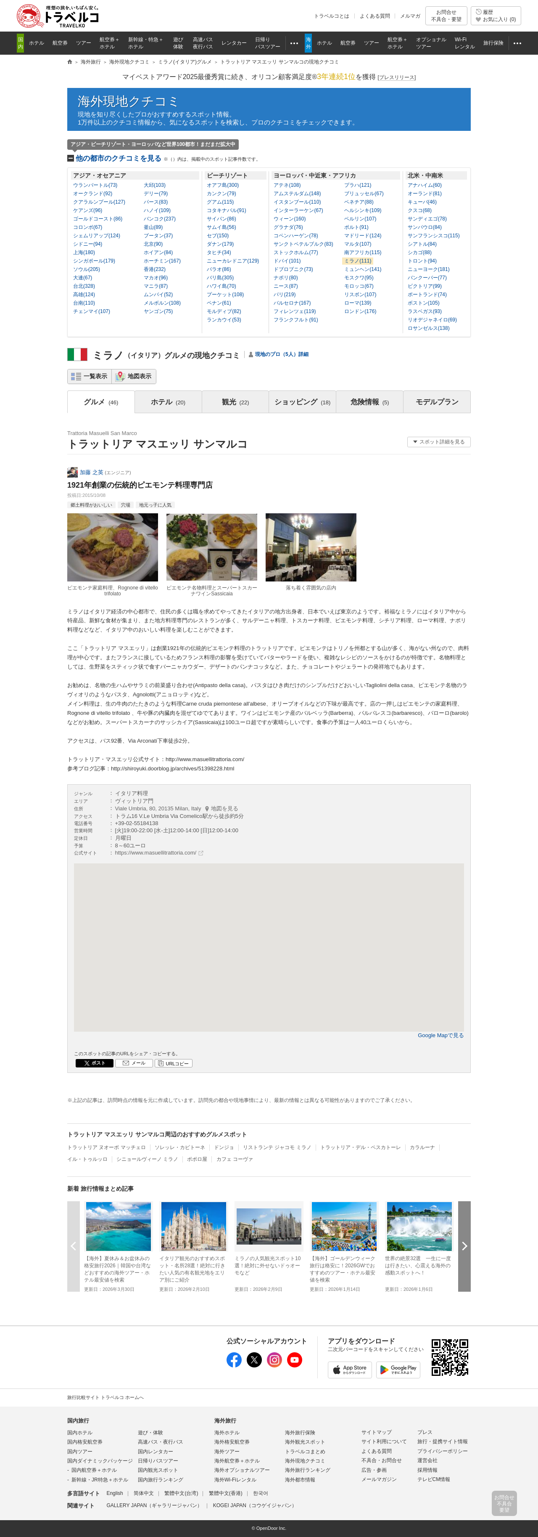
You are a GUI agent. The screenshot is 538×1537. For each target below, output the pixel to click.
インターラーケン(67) (298, 210)
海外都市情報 (300, 1480)
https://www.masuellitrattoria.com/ (156, 852)
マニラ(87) (156, 286)
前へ (73, 1246)
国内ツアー (79, 1452)
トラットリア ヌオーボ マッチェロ (106, 1147)
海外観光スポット (305, 1442)
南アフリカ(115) (362, 252)
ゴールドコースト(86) (97, 219)
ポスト (98, 1062)
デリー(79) (156, 193)
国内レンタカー (155, 1452)
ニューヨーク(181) (429, 269)
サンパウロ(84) (425, 227)
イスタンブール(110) (297, 202)
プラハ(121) (357, 185)
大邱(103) (155, 185)
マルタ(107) (357, 244)
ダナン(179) (220, 244)
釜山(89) (153, 227)
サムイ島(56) (221, 227)
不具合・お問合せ (381, 1460)
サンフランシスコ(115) (434, 236)
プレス (425, 1432)
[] (397, 77)
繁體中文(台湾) (181, 1493)
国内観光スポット (158, 1470)
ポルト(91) (356, 227)
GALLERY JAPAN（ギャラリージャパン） (154, 1505)
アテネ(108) (287, 185)
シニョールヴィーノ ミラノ (147, 1159)
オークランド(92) (92, 193)
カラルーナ (422, 1147)
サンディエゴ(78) (427, 219)
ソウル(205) (86, 269)
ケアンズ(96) (87, 210)
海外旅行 (225, 1421)
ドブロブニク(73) (293, 269)
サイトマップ (376, 1432)
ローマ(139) (357, 303)
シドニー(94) (87, 244)
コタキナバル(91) (226, 210)
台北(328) (84, 286)
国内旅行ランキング (160, 1480)
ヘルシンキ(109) (362, 210)
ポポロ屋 (197, 1159)
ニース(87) (286, 286)
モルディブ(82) (224, 311)
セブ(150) (218, 236)
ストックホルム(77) (296, 252)
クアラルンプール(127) (99, 202)
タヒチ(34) (219, 252)
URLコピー (177, 1063)
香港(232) (155, 269)
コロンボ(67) (87, 227)
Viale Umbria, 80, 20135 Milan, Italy (177, 808)
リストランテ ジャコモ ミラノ (277, 1147)
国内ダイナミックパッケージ (100, 1461)
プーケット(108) (225, 294)
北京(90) (153, 244)
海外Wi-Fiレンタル (235, 1480)
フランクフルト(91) (296, 320)
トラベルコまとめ (305, 1452)
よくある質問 (375, 16)
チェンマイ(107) (91, 311)
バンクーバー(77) (427, 278)
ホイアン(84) (158, 252)
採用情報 (427, 1470)
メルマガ (410, 16)
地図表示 (139, 376)
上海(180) (84, 252)
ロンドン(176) (360, 311)
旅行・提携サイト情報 (442, 1441)
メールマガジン (379, 1479)
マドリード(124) (362, 236)
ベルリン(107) (360, 219)
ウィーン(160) (290, 219)
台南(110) (84, 303)
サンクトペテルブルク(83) (303, 244)
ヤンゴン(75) (158, 311)
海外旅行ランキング (307, 1470)
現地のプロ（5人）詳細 (282, 354)
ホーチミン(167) (162, 261)
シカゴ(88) (420, 252)
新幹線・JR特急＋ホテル (99, 1480)
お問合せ (446, 15)
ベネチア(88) (358, 202)
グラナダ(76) (288, 227)
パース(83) (156, 202)
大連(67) (82, 278)
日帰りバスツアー (158, 1461)
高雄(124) (84, 294)
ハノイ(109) (157, 210)
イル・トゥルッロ (87, 1159)
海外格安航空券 (232, 1442)
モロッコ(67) (358, 286)
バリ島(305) (220, 278)
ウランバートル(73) (95, 185)
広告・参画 (374, 1470)
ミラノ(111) (357, 261)
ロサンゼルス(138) (429, 328)
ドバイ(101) (287, 261)
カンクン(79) (221, 193)
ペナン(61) (219, 303)
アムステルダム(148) (297, 193)
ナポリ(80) (286, 278)
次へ (464, 1246)
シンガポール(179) (94, 261)
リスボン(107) (360, 294)
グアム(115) (220, 202)
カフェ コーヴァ (234, 1159)
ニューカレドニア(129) (233, 261)
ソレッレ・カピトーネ (180, 1147)
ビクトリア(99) (425, 286)
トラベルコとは (331, 16)
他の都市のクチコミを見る (168, 158)
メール (138, 1062)
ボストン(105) (424, 303)
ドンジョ (224, 1147)
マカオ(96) (156, 278)
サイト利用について (384, 1441)
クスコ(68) (420, 210)
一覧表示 (95, 376)
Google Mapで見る (441, 1035)
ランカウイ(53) (224, 320)
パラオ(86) (219, 269)
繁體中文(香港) (226, 1493)
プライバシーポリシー (442, 1451)
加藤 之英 (91, 472)
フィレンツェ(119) (295, 311)
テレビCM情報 (434, 1479)
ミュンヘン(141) (362, 269)
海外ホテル (227, 1433)
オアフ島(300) (223, 185)
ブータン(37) (158, 236)
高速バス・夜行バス (160, 1442)
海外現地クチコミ (129, 101)
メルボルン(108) (162, 303)
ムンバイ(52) (158, 294)
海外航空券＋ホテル (237, 1461)
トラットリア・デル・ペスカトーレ (360, 1147)
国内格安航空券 (85, 1442)
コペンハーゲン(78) (296, 236)
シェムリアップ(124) (96, 236)
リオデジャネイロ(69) (432, 320)
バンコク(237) (160, 219)
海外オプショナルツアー (242, 1470)
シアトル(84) (422, 244)
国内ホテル (79, 1433)
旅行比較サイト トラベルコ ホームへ (105, 1397)
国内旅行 (78, 1421)
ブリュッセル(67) (363, 193)
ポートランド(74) (427, 294)
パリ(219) (284, 294)
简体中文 (144, 1493)
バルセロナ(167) (292, 303)
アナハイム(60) (425, 185)
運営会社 (427, 1460)
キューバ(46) (422, 202)
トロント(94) (422, 261)
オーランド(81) (425, 193)
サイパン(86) (221, 219)
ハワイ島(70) (221, 286)
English (114, 1493)
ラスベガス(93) (425, 311)
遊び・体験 (150, 1433)
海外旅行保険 (300, 1433)
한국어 (260, 1493)
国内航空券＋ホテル (94, 1470)
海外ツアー (227, 1452)
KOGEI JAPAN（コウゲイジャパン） (255, 1505)
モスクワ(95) (358, 278)
